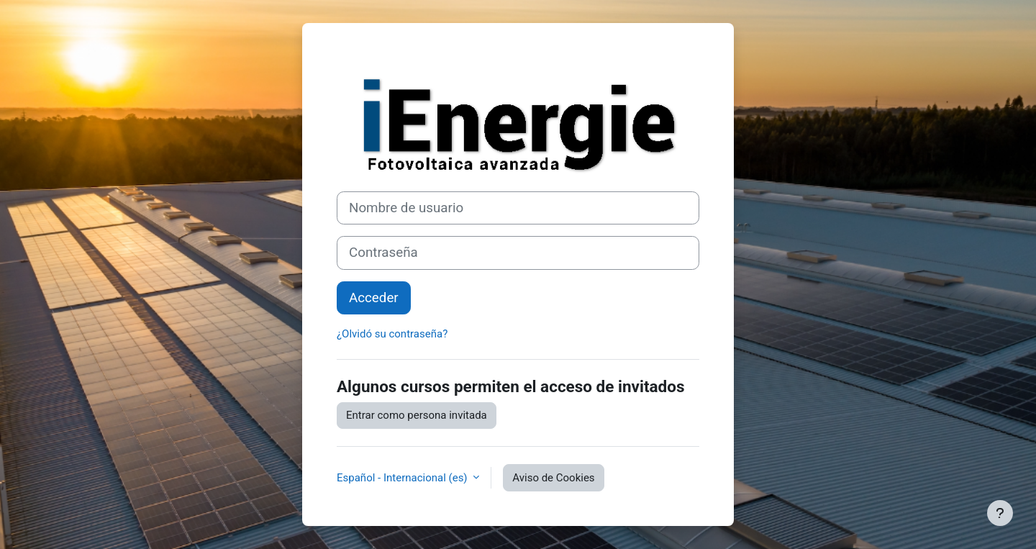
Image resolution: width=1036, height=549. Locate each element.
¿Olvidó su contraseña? (392, 333)
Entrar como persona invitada (416, 415)
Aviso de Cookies (553, 477)
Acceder (374, 298)
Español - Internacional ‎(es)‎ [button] (403, 477)
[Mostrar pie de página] (1000, 513)
